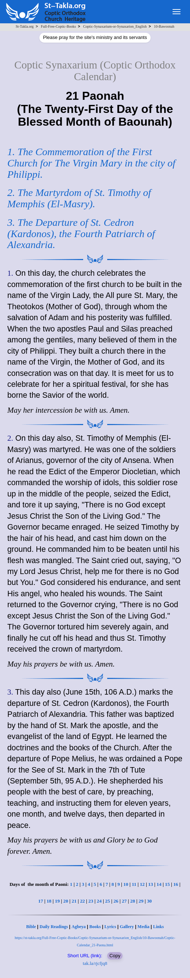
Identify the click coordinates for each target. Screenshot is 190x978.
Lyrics (110, 926)
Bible (31, 926)
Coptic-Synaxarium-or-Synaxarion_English (115, 26)
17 (40, 901)
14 (158, 884)
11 (134, 884)
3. (10, 692)
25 (107, 901)
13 (150, 884)
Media (143, 926)
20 (65, 901)
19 (57, 901)
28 (132, 901)
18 (49, 901)
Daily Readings (54, 926)
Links (158, 926)
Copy (114, 955)
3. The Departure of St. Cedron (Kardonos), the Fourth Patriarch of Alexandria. (81, 234)
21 (73, 901)
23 (90, 901)
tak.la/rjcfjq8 (95, 963)
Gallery (127, 926)
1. (10, 273)
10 (125, 884)
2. (10, 438)
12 (142, 884)
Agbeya (78, 926)
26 (115, 901)
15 (167, 884)
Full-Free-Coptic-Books (58, 26)
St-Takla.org (25, 26)
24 (99, 901)
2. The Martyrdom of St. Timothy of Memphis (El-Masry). (79, 198)
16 (175, 884)
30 (149, 901)
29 (141, 901)
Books (95, 926)
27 (124, 901)
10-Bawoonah (164, 26)
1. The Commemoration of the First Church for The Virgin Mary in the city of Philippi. (91, 163)
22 (82, 901)
